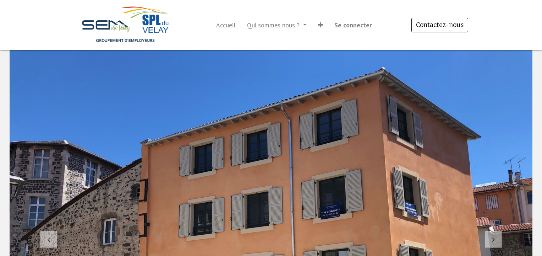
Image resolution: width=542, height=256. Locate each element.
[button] (320, 25)
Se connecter (353, 25)
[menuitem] (225, 25)
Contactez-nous (440, 25)
